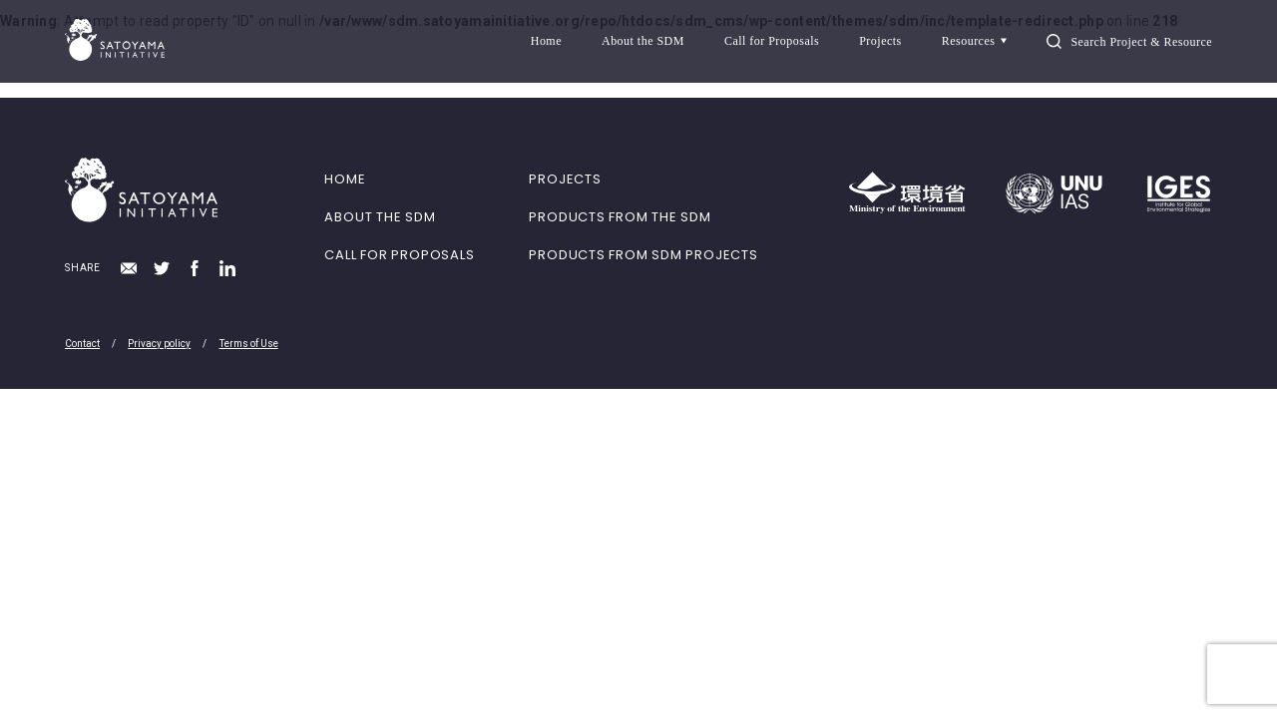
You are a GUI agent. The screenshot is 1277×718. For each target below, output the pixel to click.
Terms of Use (248, 343)
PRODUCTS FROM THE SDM (619, 216)
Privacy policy (159, 343)
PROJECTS (565, 179)
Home (546, 41)
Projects (880, 41)
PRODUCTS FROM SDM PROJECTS (643, 254)
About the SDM (643, 41)
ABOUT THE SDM (379, 216)
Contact (82, 343)
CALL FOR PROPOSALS (399, 254)
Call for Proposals (771, 41)
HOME (344, 179)
